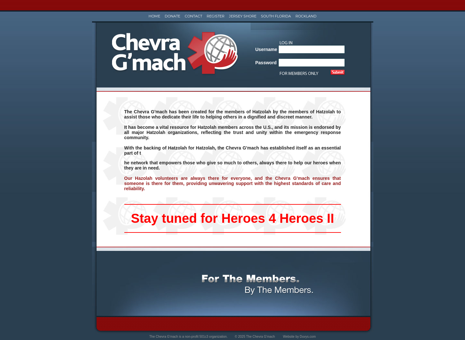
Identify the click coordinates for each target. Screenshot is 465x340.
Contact (193, 16)
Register (215, 16)
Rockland (305, 16)
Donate (172, 16)
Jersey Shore (242, 16)
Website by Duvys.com (299, 336)
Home (154, 16)
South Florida (276, 16)
